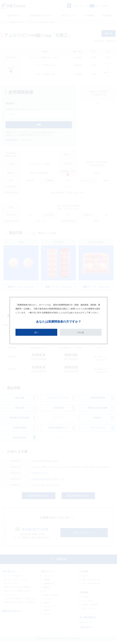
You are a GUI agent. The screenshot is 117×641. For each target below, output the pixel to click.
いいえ (80, 332)
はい (36, 332)
